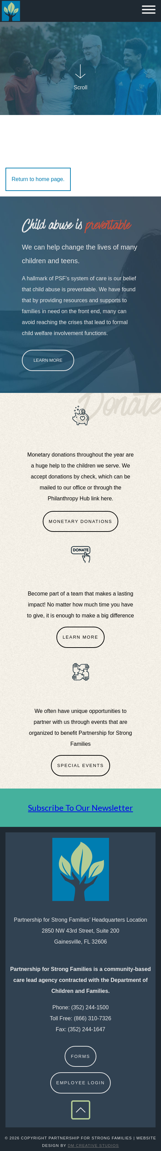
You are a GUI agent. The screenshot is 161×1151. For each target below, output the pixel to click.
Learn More (48, 360)
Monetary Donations (80, 521)
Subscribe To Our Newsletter (80, 808)
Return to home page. (38, 179)
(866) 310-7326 (92, 1018)
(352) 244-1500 (89, 1007)
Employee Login (80, 1082)
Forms (80, 1056)
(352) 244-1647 (86, 1029)
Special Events (80, 765)
